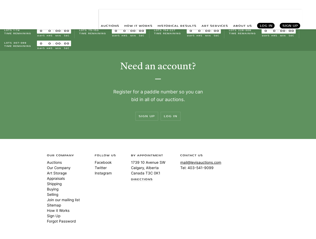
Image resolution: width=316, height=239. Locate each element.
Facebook (103, 162)
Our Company (58, 168)
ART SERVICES (210, 13)
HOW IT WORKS (124, 13)
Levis (18, 170)
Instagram (103, 173)
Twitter (101, 168)
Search (312, 12)
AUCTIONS (91, 13)
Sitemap (54, 205)
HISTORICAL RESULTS (167, 13)
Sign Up (290, 13)
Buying (52, 189)
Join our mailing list (63, 200)
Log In (266, 13)
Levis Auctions (26, 13)
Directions (142, 179)
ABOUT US (241, 13)
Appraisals (56, 178)
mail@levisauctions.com (200, 162)
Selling (52, 194)
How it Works (58, 210)
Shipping (54, 184)
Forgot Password (61, 221)
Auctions (54, 162)
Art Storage (57, 173)
